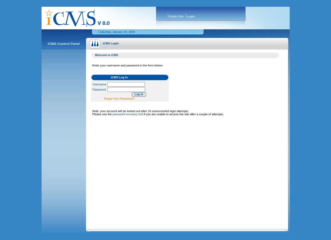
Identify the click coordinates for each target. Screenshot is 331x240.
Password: (99, 89)
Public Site (176, 16)
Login (191, 16)
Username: (99, 84)
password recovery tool (127, 114)
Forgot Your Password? (119, 98)
